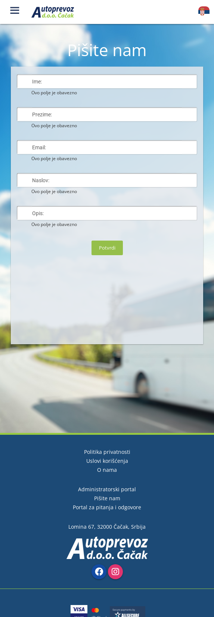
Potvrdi (107, 247)
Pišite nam (107, 498)
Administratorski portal (107, 489)
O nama (107, 469)
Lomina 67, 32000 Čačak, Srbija (107, 526)
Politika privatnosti (107, 451)
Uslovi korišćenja (107, 460)
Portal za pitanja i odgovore (107, 507)
